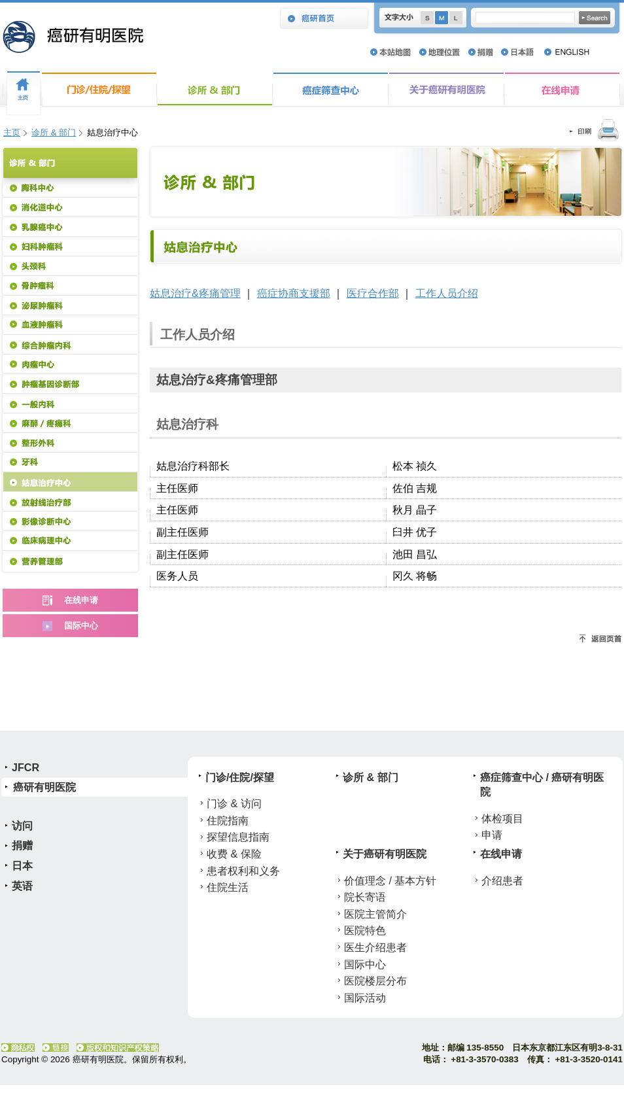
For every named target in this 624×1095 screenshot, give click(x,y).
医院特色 (365, 930)
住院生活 (228, 887)
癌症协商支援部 (293, 293)
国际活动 (365, 997)
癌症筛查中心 (330, 89)
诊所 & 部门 (215, 89)
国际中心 (365, 964)
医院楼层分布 (375, 980)
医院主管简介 (375, 914)
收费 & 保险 (234, 854)
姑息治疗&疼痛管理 (195, 293)
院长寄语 (365, 897)
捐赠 (22, 845)
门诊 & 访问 (234, 803)
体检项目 (502, 818)
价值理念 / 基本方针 (390, 880)
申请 (491, 835)
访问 (22, 825)
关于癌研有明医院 (446, 89)
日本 (22, 865)
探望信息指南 (238, 837)
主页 (11, 132)
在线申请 (562, 89)
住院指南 (228, 820)
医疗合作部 (373, 293)
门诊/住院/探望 (99, 89)
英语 (22, 886)
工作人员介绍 (446, 293)
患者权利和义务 (243, 871)
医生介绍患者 (375, 947)
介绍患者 (502, 880)
